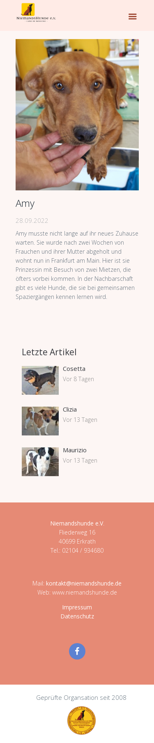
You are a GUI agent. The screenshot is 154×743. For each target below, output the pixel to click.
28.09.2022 (32, 220)
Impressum (77, 607)
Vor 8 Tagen (78, 379)
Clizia (70, 409)
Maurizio (75, 450)
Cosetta (74, 368)
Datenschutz (77, 616)
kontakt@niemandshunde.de (84, 583)
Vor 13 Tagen (80, 420)
